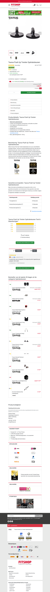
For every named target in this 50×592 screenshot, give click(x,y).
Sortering (18, 250)
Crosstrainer (11, 584)
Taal (34, 250)
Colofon (27, 574)
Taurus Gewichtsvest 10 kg (18, 322)
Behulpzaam (12, 263)
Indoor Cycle (11, 590)
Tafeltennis (11, 589)
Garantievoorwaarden (16, 105)
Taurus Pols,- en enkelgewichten (19, 380)
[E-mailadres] (21, 516)
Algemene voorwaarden (14, 573)
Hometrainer (28, 584)
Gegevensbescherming (30, 573)
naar (12, 568)
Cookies (10, 574)
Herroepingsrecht (29, 576)
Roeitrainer (28, 585)
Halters (27, 590)
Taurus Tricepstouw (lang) (18, 333)
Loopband (11, 585)
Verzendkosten (12, 576)
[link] (16, 448)
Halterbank (28, 589)
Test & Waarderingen (15, 108)
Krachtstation (12, 587)
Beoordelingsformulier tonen (25, 242)
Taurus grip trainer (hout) (18, 369)
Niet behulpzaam (21, 263)
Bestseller (13, 110)
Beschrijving (13, 102)
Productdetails (14, 100)
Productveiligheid (15, 113)
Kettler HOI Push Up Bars (17, 298)
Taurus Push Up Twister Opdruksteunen (23, 529)
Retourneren (11, 578)
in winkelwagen (31, 92)
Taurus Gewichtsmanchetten (18, 287)
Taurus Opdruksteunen (14, 8)
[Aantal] (14, 92)
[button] (10, 33)
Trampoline (28, 587)
